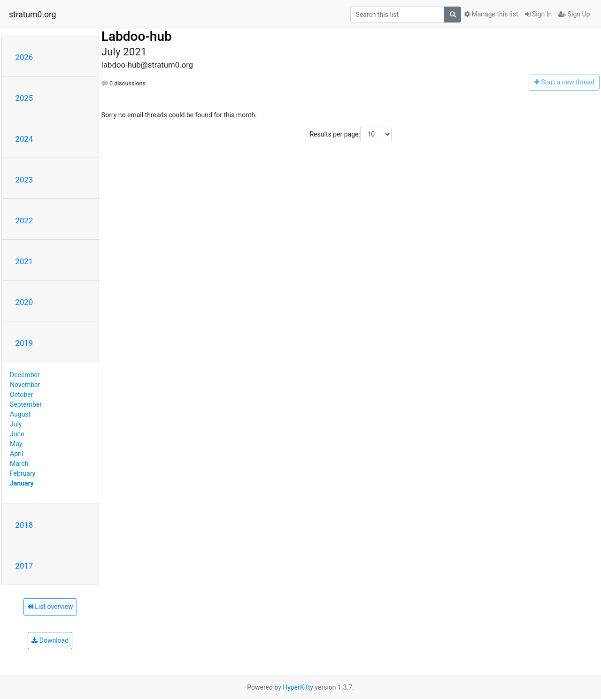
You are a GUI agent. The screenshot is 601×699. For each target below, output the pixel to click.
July (16, 424)
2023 (24, 179)
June (17, 434)
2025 (24, 98)
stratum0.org (32, 14)
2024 (24, 139)
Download (50, 640)
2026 (24, 57)
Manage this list (491, 14)
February (22, 473)
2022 (24, 220)
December (25, 375)
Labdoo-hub (136, 36)
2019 (24, 343)
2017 (24, 565)
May (16, 444)
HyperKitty (298, 687)
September (26, 404)
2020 (24, 302)
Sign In (538, 14)
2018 (24, 525)
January (22, 483)
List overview (50, 606)
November (25, 384)
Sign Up (574, 14)
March (19, 463)
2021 (24, 261)
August (20, 414)
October (21, 394)
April (16, 453)
